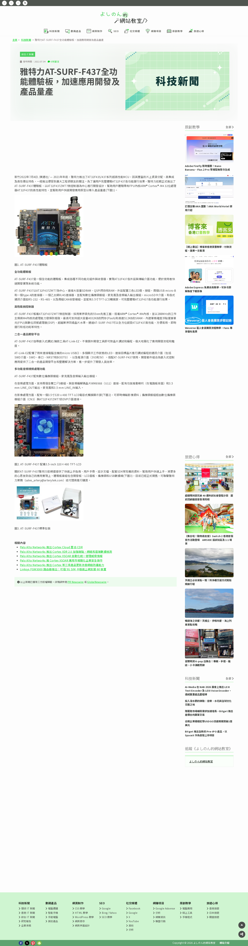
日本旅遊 (214, 912)
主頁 (14, 40)
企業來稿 (26, 925)
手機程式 (187, 917)
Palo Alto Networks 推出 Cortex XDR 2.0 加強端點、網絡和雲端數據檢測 (66, 551)
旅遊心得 (212, 903)
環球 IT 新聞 (28, 908)
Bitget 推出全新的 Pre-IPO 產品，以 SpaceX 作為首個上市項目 (206, 733)
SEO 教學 (107, 917)
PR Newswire (76, 582)
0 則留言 (55, 61)
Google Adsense (165, 908)
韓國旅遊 (214, 917)
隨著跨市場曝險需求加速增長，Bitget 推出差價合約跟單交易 (209, 713)
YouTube (134, 921)
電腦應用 (187, 908)
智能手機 (53, 912)
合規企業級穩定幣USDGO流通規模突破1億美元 (208, 723)
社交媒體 (131, 903)
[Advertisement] (95, 148)
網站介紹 (224, 942)
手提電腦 (53, 917)
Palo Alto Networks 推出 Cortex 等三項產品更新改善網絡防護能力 (62, 565)
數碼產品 (51, 903)
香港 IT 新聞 (28, 912)
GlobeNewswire (96, 582)
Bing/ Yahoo (109, 912)
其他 (131, 925)
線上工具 (187, 912)
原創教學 (185, 903)
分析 (131, 929)
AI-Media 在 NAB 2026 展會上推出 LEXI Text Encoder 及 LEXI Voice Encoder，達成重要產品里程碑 (208, 690)
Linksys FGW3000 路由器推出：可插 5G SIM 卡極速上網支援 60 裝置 (63, 569)
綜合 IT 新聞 (28, 54)
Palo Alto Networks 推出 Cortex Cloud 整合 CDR (51, 547)
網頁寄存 (80, 921)
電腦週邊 (53, 908)
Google (106, 908)
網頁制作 (78, 903)
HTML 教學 (81, 912)
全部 (228, 127)
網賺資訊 (160, 917)
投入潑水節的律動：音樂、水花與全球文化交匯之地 (208, 702)
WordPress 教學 (84, 917)
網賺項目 (158, 903)
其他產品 (53, 921)
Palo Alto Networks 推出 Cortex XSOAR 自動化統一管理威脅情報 (61, 556)
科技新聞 (26, 40)
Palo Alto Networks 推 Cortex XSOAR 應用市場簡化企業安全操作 (61, 560)
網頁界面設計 (82, 925)
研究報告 (26, 921)
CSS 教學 (80, 908)
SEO (102, 903)
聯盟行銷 (160, 921)
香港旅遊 (214, 908)
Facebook (134, 908)
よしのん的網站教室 (201, 761)
